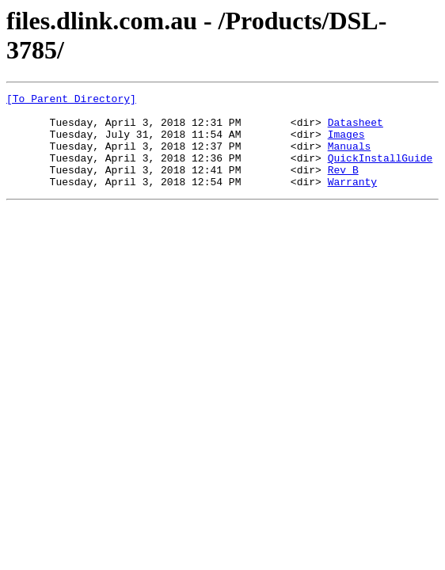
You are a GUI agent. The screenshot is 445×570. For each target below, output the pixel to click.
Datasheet (355, 129)
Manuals (349, 157)
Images (346, 143)
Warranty (352, 200)
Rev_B (343, 186)
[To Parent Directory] (71, 100)
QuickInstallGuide (380, 172)
